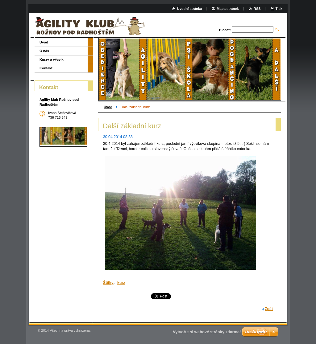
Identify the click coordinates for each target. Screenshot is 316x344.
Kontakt (46, 68)
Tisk (279, 8)
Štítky (108, 283)
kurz (121, 283)
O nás (44, 51)
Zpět (269, 309)
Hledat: (225, 30)
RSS (257, 8)
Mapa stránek (228, 8)
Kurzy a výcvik (52, 59)
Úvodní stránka (189, 8)
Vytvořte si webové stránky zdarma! (207, 332)
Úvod (108, 107)
